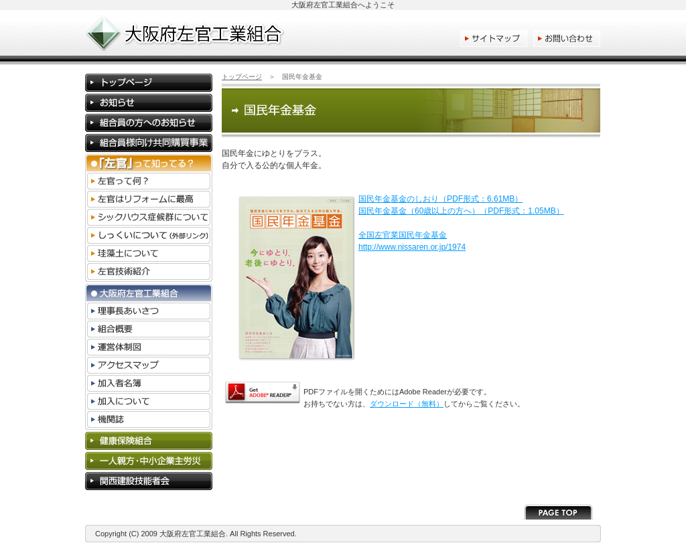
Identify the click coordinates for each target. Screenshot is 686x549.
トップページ (242, 76)
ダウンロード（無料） (406, 404)
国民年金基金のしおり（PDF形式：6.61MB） (440, 199)
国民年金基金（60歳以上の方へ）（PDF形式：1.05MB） (461, 211)
